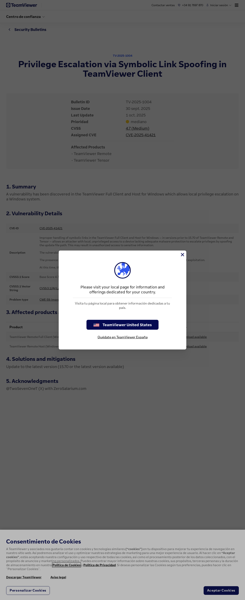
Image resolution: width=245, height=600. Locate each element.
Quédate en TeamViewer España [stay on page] (123, 337)
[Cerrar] (182, 255)
